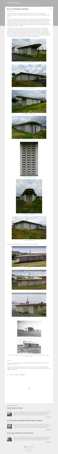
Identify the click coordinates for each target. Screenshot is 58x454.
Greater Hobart (22, 374)
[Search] (52, 3)
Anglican (16, 374)
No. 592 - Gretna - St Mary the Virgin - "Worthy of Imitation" (20, 433)
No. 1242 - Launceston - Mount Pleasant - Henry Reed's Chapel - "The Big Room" (24, 420)
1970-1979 (12, 374)
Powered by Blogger (29, 446)
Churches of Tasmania (14, 2)
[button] (50, 9)
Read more (48, 417)
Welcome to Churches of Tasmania (15, 408)
